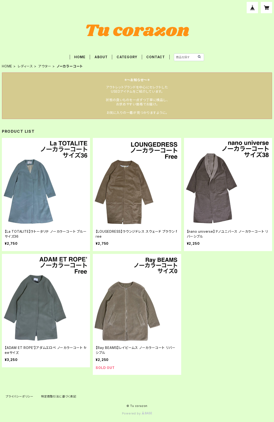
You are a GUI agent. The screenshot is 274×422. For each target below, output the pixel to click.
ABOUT (101, 57)
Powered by (137, 413)
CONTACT (155, 57)
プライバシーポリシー (19, 396)
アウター (44, 66)
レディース (25, 66)
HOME (79, 57)
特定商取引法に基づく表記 (58, 396)
